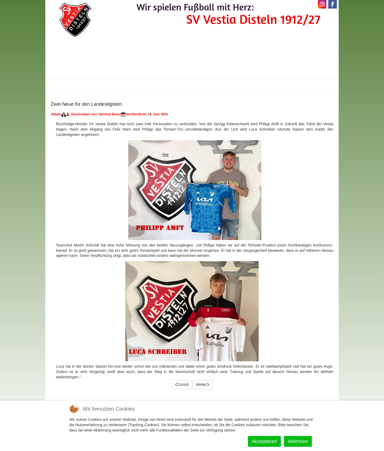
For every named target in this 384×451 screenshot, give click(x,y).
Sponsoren (211, 86)
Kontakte (182, 86)
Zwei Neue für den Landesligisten (86, 104)
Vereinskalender (148, 86)
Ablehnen (298, 441)
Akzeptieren (264, 441)
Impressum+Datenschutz (300, 86)
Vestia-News (68, 86)
